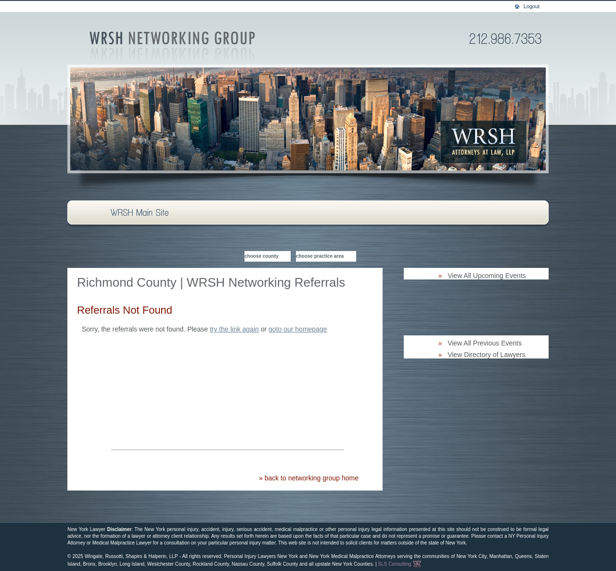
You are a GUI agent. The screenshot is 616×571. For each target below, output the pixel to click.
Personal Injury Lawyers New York (261, 556)
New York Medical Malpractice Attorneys (352, 556)
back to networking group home (312, 478)
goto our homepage (298, 329)
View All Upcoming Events (487, 275)
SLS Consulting (400, 564)
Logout (532, 6)
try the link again (234, 329)
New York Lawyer (86, 529)
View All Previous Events (485, 343)
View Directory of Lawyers (487, 355)
